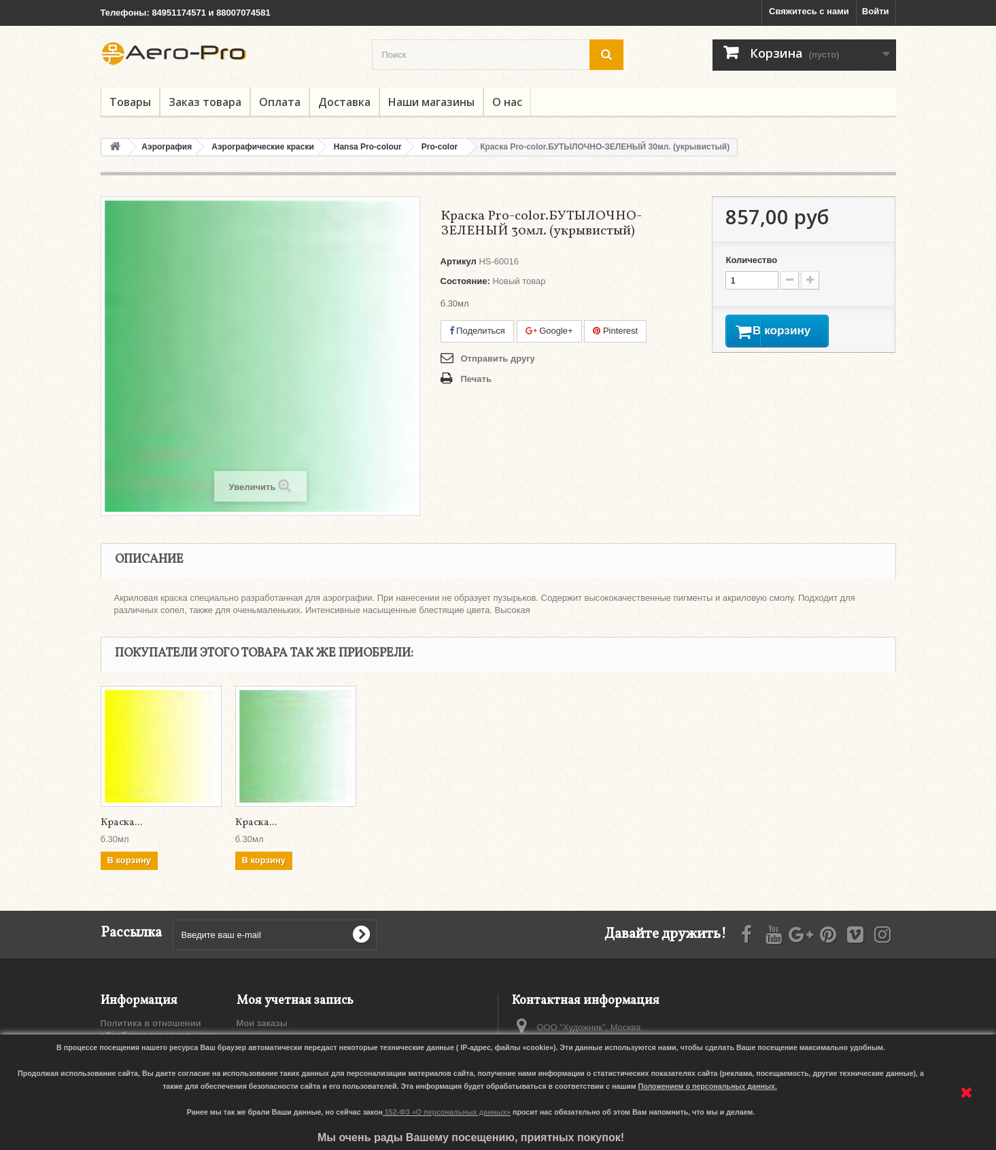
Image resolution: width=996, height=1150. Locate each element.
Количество (751, 260)
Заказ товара (205, 101)
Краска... (121, 823)
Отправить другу (498, 358)
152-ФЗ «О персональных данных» (448, 1112)
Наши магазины (431, 101)
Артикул (459, 261)
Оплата (279, 101)
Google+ (549, 331)
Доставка (344, 101)
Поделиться (477, 331)
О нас (507, 101)
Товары (130, 101)
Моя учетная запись (295, 1000)
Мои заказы (262, 1023)
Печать (476, 379)
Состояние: (465, 281)
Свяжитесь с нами (809, 11)
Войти (875, 11)
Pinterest (615, 331)
